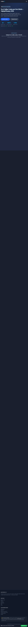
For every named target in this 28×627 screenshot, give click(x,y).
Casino (3, 1)
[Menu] (26, 1)
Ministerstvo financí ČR (4, 611)
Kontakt (2, 614)
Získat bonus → (24, 625)
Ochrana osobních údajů (4, 612)
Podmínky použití (3, 613)
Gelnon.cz (2, 610)
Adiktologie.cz (3, 609)
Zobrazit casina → (5, 19)
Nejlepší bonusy (14, 19)
